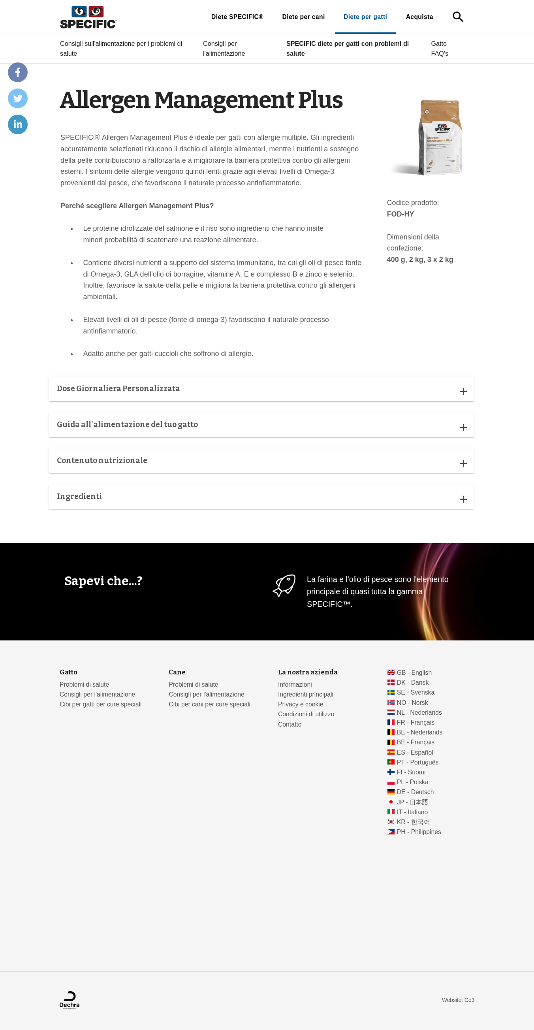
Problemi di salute (84, 684)
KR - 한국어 (413, 822)
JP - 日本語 (412, 802)
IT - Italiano (412, 812)
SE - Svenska (415, 692)
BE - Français (415, 742)
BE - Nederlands (420, 732)
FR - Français (415, 722)
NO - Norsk (412, 702)
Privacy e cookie (300, 704)
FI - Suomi (411, 772)
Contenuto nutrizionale (261, 462)
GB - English (414, 672)
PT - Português (418, 762)
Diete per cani (303, 16)
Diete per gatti (365, 16)
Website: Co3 (458, 1000)
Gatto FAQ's (439, 48)
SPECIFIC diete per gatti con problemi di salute (347, 48)
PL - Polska (413, 782)
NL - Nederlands (419, 712)
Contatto (290, 724)
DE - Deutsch (415, 792)
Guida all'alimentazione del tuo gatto (261, 426)
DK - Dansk (413, 682)
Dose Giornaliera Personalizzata (261, 390)
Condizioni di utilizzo (306, 714)
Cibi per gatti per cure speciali (100, 704)
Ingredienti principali (305, 694)
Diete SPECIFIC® (237, 16)
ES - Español (415, 752)
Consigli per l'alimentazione (224, 48)
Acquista (419, 16)
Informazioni (295, 684)
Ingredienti (261, 498)
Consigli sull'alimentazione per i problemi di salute (121, 48)
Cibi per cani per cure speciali (209, 704)
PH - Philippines (419, 832)
